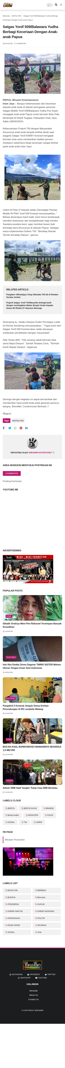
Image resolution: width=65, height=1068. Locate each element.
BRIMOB (50, 808)
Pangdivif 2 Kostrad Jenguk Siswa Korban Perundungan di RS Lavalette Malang (26, 707)
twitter (51, 974)
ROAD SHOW (14, 925)
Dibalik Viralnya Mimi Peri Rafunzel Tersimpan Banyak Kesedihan (32, 625)
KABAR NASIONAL (45, 911)
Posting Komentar (12, 481)
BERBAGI (41, 890)
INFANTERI (33, 815)
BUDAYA (12, 897)
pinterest (35, 974)
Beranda (6, 16)
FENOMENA (13, 904)
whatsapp (25, 978)
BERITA (11, 808)
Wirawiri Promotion (15, 839)
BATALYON (16, 16)
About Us (33, 995)
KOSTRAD (10, 698)
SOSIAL (11, 822)
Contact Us (33, 999)
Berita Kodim (13, 815)
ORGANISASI (14, 918)
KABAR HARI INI (15, 911)
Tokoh (9, 780)
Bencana (41, 897)
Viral (9, 616)
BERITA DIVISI (30, 808)
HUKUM (41, 904)
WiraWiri (39, 1010)
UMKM (39, 822)
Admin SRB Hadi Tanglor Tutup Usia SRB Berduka (30, 788)
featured (11, 657)
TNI (25, 822)
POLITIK (41, 918)
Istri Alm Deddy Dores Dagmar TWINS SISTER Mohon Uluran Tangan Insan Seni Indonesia (32, 666)
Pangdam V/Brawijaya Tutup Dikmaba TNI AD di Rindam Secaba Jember (32, 295)
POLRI (50, 815)
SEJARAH (42, 925)
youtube (42, 978)
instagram (17, 974)
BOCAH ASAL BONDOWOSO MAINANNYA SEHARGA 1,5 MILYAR (32, 748)
